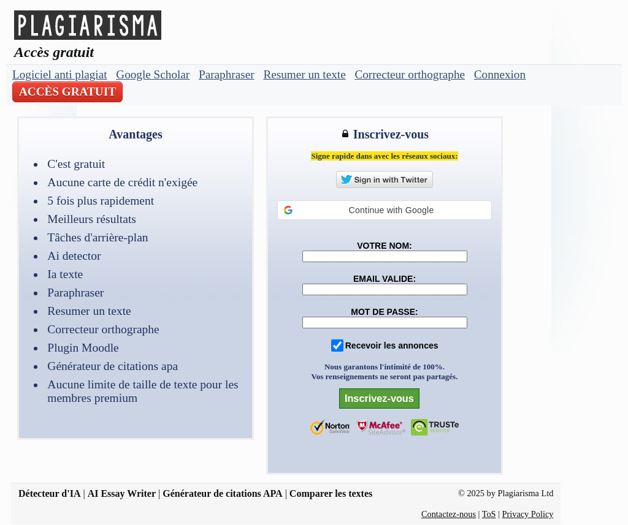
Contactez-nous (448, 514)
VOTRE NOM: (384, 246)
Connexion (500, 74)
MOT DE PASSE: (384, 312)
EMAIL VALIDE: (384, 279)
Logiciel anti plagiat (59, 74)
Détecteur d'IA (49, 493)
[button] (384, 210)
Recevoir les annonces (391, 345)
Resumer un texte (304, 74)
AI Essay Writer (122, 493)
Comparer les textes (330, 493)
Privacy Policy (528, 514)
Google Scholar (153, 74)
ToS (489, 514)
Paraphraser (227, 74)
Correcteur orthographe (409, 74)
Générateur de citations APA (222, 493)
